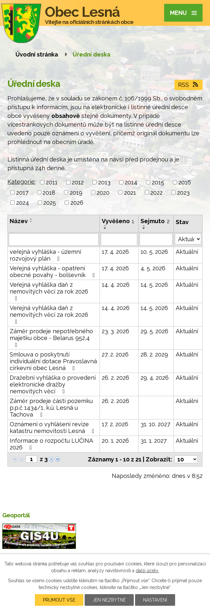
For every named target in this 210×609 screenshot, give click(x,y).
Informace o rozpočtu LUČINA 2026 (51, 444)
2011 (52, 182)
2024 (22, 202)
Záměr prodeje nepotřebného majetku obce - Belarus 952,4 (51, 338)
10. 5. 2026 (154, 251)
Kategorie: (21, 181)
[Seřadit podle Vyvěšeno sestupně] (105, 228)
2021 (130, 192)
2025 (49, 202)
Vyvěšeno (118, 221)
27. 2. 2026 (115, 354)
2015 (158, 182)
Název (19, 221)
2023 (183, 192)
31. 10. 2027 (155, 424)
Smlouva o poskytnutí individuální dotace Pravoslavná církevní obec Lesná (53, 361)
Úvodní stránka (37, 54)
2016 (184, 182)
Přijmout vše (59, 600)
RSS (188, 84)
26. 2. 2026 (115, 377)
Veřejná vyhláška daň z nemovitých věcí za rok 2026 (49, 291)
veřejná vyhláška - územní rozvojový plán (45, 255)
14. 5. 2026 (154, 284)
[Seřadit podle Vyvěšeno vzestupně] (105, 225)
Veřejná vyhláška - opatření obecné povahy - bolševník (54, 271)
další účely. (147, 570)
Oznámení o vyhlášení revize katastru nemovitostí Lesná (53, 427)
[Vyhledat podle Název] (54, 239)
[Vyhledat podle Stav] (188, 238)
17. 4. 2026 (115, 251)
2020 (103, 192)
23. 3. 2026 (115, 331)
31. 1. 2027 (154, 440)
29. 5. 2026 (154, 331)
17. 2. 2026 (115, 424)
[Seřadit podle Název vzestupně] (31, 219)
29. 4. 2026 (155, 377)
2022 (156, 192)
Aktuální (187, 251)
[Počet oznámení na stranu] (186, 459)
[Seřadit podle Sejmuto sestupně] (144, 228)
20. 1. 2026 (115, 440)
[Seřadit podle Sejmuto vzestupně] (144, 225)
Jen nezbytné (109, 600)
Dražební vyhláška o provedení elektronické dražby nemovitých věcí (53, 384)
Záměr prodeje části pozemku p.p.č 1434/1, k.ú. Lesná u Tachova (51, 407)
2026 (76, 202)
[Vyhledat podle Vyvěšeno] (119, 239)
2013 (104, 182)
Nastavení (155, 600)
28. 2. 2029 (154, 354)
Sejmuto (155, 221)
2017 (22, 192)
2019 (76, 192)
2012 (78, 182)
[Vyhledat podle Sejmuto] (156, 239)
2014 (131, 182)
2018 (49, 192)
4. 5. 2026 (153, 268)
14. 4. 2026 (116, 284)
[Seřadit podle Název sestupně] (31, 221)
